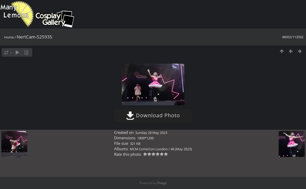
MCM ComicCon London (149, 149)
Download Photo (153, 115)
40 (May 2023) (181, 149)
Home (9, 37)
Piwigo (162, 183)
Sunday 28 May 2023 (151, 132)
